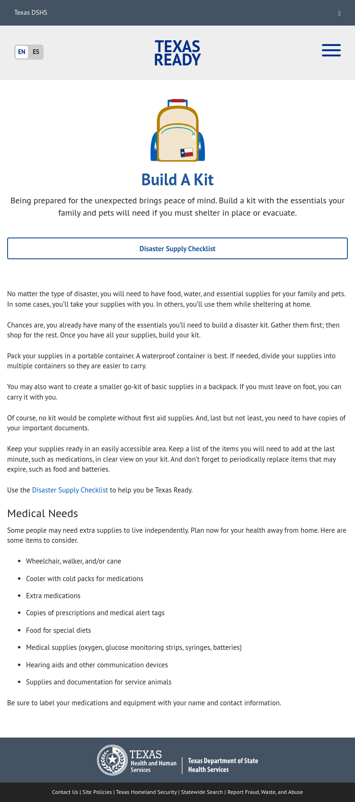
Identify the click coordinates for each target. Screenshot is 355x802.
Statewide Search (202, 791)
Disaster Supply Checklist (178, 248)
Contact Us (65, 791)
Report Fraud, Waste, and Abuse (265, 791)
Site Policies (97, 791)
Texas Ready (177, 53)
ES (36, 52)
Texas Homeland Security (146, 791)
